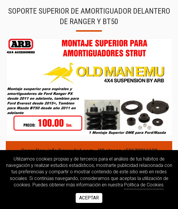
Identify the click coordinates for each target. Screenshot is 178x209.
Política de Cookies (144, 185)
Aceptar (89, 198)
